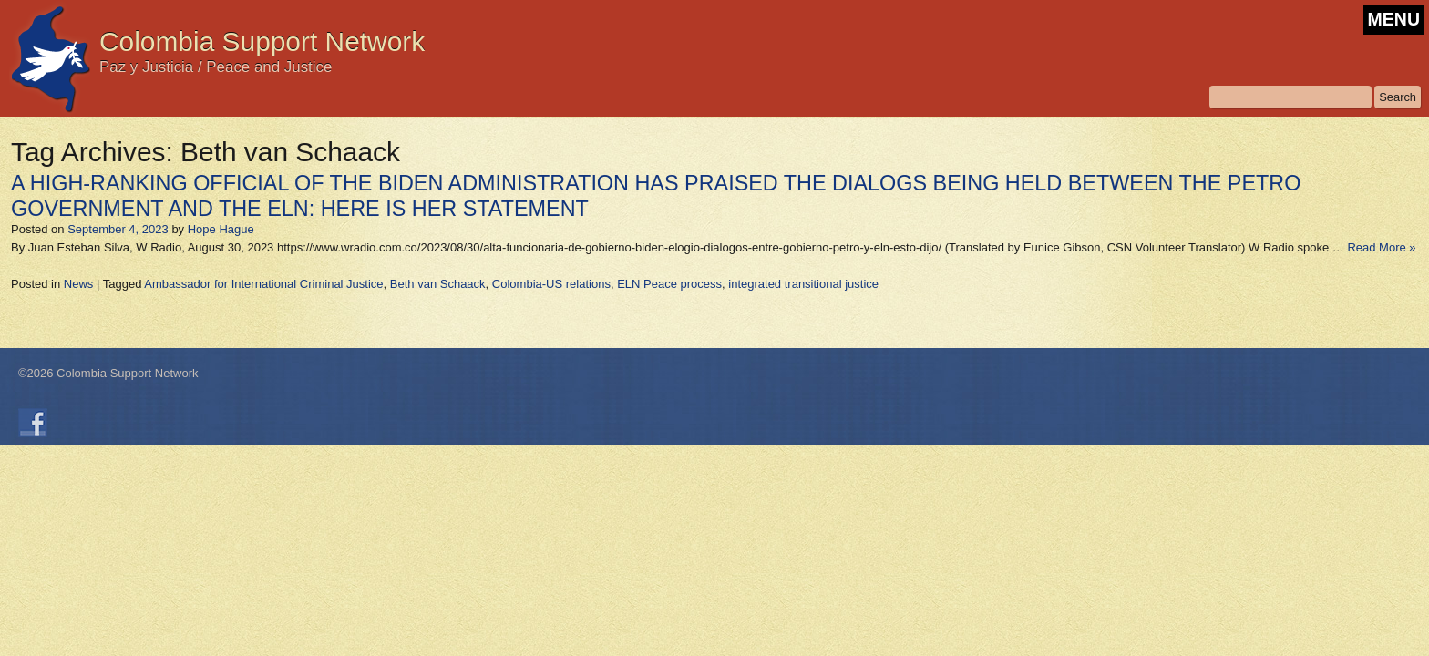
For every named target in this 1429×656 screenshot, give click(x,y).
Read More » (1381, 247)
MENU (1394, 19)
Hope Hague (221, 229)
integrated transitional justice (803, 284)
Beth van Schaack (438, 284)
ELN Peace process (669, 284)
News (79, 284)
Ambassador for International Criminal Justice (263, 284)
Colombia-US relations (551, 284)
